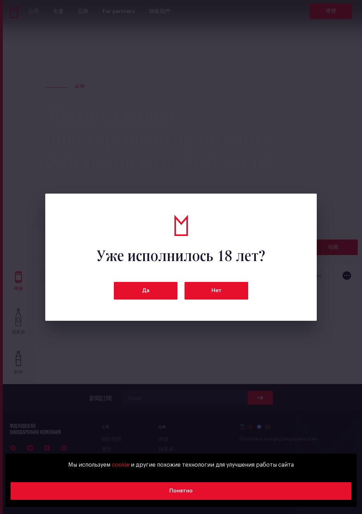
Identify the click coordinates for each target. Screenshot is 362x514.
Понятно (181, 491)
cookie (120, 465)
